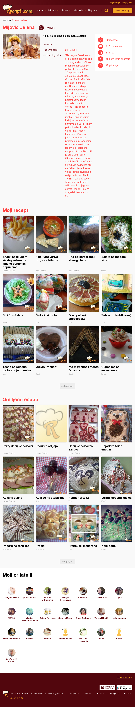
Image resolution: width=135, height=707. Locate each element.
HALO (20, 698)
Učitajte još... (67, 386)
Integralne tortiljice (18, 528)
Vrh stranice (123, 677)
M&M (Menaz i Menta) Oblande (84, 350)
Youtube (100, 694)
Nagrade (92, 10)
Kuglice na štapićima (51, 479)
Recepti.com (18, 9)
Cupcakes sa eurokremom (116, 350)
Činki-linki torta (51, 298)
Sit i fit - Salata (18, 298)
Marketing (52, 693)
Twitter (88, 694)
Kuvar (40, 10)
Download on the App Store (107, 687)
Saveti (65, 10)
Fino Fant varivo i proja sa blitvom (51, 244)
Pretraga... (106, 10)
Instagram (114, 694)
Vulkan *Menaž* (51, 350)
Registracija (115, 3)
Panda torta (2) (84, 479)
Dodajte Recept (122, 10)
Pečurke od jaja (51, 429)
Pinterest (128, 694)
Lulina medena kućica (116, 479)
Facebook (74, 694)
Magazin (78, 10)
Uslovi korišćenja (39, 693)
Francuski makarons (84, 528)
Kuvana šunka (18, 479)
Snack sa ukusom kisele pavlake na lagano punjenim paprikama (18, 244)
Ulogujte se (127, 3)
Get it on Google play (124, 687)
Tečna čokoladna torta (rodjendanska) (18, 350)
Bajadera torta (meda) (116, 429)
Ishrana (52, 10)
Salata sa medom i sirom (116, 244)
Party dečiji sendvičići (18, 429)
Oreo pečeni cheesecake (84, 298)
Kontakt (60, 693)
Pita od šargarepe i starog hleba (84, 244)
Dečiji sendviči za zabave (84, 429)
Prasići (51, 528)
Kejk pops (116, 528)
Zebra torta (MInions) (116, 298)
